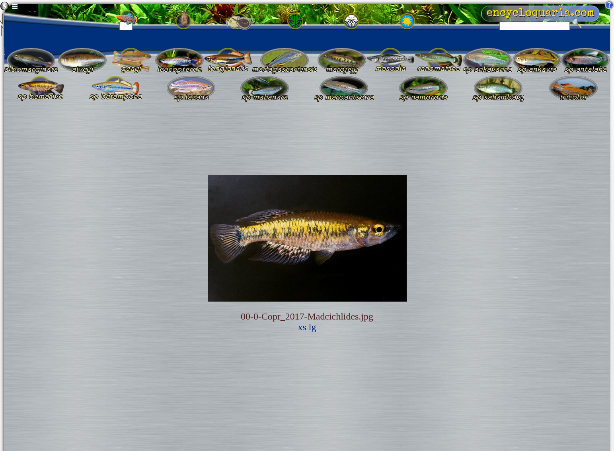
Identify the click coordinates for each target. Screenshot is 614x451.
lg (312, 327)
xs (302, 327)
